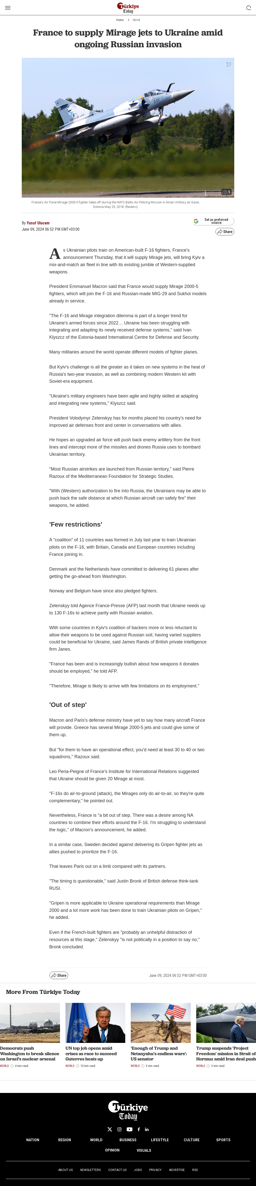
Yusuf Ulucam (38, 223)
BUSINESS (128, 1140)
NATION (32, 1140)
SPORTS (223, 1140)
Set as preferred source (211, 221)
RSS (195, 1170)
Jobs (138, 1170)
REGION (64, 1140)
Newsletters (90, 1170)
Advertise (177, 1170)
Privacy (155, 1170)
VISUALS (144, 1150)
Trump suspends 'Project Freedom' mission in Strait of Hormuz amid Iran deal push (226, 1053)
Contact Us (117, 1170)
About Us (65, 1170)
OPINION (112, 1150)
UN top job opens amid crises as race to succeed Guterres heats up (91, 1053)
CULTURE (192, 1140)
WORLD (96, 1140)
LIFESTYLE (160, 1140)
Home (120, 20)
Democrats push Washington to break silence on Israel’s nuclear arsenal (29, 1053)
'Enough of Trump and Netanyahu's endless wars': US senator (159, 1053)
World (136, 20)
